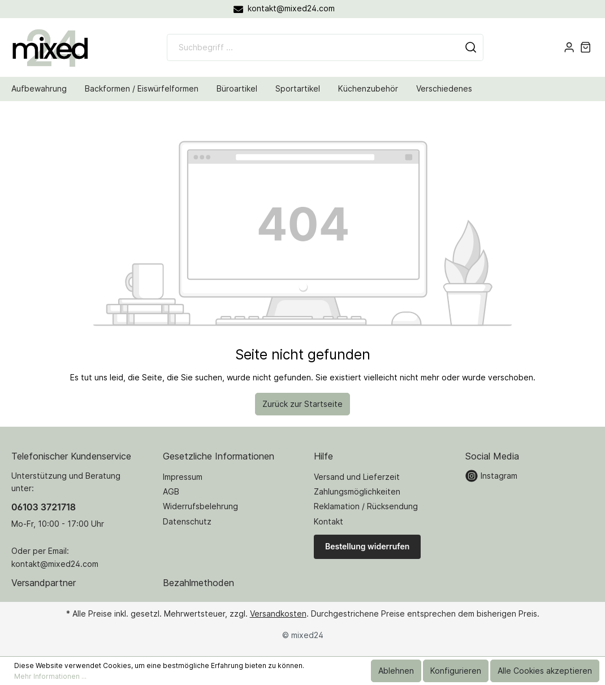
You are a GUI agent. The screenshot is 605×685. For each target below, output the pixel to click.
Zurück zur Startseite (302, 404)
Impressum (182, 477)
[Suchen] (471, 47)
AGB (171, 491)
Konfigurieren (455, 670)
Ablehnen (396, 670)
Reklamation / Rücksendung (366, 506)
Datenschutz (187, 521)
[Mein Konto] (569, 47)
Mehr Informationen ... (50, 676)
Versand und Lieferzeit (357, 477)
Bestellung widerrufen (367, 546)
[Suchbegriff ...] (313, 47)
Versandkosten (278, 613)
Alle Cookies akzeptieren (545, 670)
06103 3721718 (43, 507)
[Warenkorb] (585, 47)
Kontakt (328, 521)
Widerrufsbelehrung (200, 506)
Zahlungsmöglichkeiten (357, 491)
